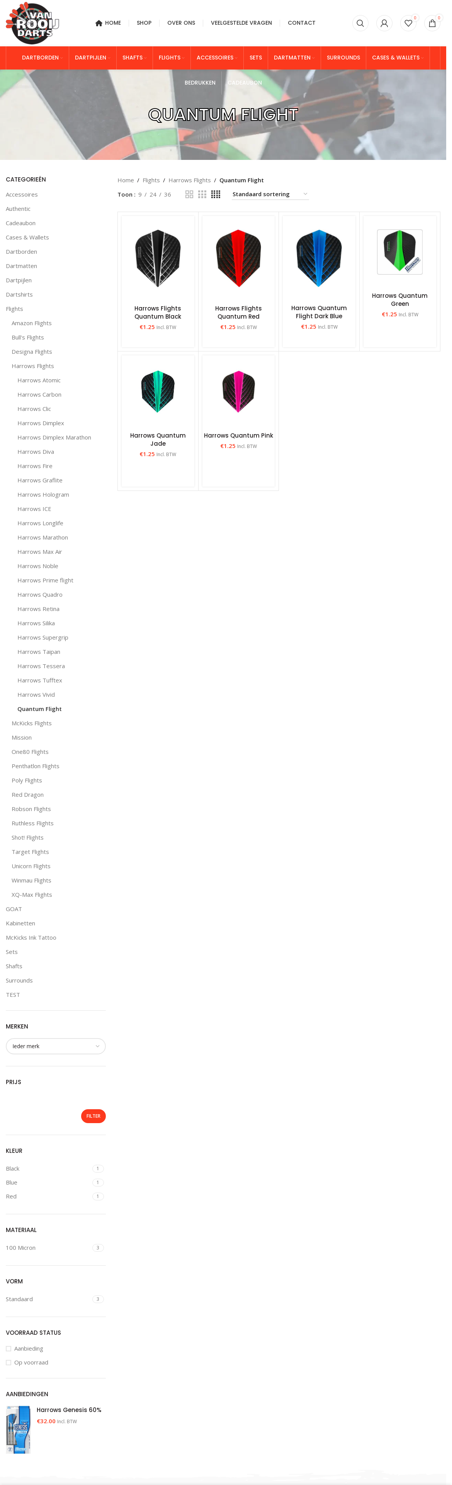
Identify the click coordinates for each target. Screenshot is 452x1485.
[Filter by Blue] (48, 1182)
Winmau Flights (31, 880)
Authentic (18, 208)
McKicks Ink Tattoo (31, 937)
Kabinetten (20, 923)
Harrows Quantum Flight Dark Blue (319, 312)
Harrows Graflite (40, 480)
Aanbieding (28, 1348)
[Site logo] (32, 22)
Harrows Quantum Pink (238, 435)
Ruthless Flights (33, 823)
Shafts (14, 966)
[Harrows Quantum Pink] (238, 391)
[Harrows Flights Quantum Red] (238, 258)
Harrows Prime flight (45, 580)
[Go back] (138, 114)
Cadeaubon (21, 223)
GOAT (14, 909)
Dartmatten (21, 266)
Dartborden (21, 251)
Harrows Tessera (41, 666)
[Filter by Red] (48, 1196)
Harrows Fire (35, 466)
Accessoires (22, 194)
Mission (22, 737)
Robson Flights (31, 809)
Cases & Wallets (27, 237)
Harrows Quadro (40, 594)
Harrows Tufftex (39, 680)
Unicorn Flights (31, 866)
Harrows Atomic (39, 380)
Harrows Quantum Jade (158, 439)
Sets (12, 951)
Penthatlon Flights (35, 766)
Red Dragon (28, 794)
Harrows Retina (38, 609)
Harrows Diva (35, 451)
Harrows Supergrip (42, 637)
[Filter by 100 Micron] (48, 1248)
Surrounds (19, 980)
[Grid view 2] (189, 194)
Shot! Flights (28, 837)
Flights (14, 308)
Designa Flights (32, 351)
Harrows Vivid (36, 694)
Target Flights (30, 851)
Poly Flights (27, 780)
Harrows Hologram (43, 494)
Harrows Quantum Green (400, 300)
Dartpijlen (19, 280)
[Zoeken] (360, 23)
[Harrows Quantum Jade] (158, 391)
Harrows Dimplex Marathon (54, 437)
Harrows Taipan (38, 651)
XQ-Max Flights (32, 894)
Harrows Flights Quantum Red (238, 312)
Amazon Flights (32, 323)
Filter (93, 1116)
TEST (13, 994)
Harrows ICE (34, 509)
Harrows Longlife (40, 523)
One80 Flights (30, 751)
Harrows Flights (33, 366)
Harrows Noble (37, 566)
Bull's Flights (28, 337)
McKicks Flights (32, 723)
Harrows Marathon (42, 537)
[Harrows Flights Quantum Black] (158, 258)
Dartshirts (19, 294)
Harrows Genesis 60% (69, 1410)
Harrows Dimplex (40, 423)
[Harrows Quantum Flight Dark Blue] (319, 258)
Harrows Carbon (39, 394)
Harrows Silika (36, 623)
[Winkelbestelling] (270, 194)
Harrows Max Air (39, 551)
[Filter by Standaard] (48, 1299)
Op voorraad (31, 1362)
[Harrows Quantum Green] (400, 252)
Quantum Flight (39, 709)
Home (125, 180)
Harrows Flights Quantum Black (157, 312)
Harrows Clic (34, 408)
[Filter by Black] (48, 1168)
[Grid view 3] (202, 194)
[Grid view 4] (215, 194)
